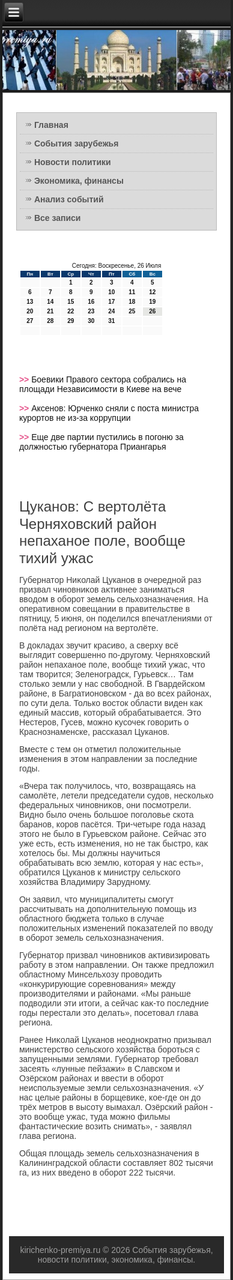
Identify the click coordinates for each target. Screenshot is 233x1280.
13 (29, 301)
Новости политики (72, 162)
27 (29, 321)
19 (152, 301)
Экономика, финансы (79, 181)
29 (70, 321)
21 (50, 311)
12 (152, 292)
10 (111, 292)
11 (132, 292)
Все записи (57, 218)
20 (29, 311)
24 (111, 311)
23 (91, 311)
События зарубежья (76, 143)
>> (25, 379)
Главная (51, 125)
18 (132, 301)
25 (132, 311)
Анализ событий (69, 199)
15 (70, 301)
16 (91, 301)
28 (50, 321)
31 (111, 321)
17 (111, 301)
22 (70, 311)
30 (91, 321)
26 (152, 311)
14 (50, 301)
